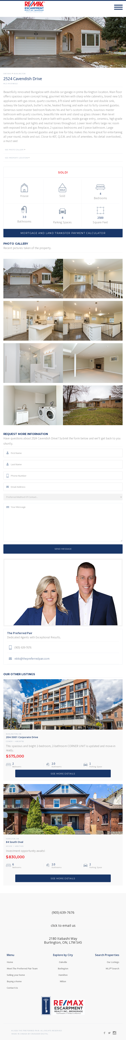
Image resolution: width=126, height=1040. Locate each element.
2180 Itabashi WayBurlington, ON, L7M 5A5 (63, 940)
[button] (120, 7)
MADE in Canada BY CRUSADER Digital (30, 1034)
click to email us (63, 925)
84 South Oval (14, 842)
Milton (63, 981)
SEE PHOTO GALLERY (14, 150)
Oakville (63, 962)
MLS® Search (112, 968)
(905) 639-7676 (63, 912)
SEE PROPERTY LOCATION (16, 158)
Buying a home (14, 981)
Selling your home (16, 974)
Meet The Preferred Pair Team (22, 968)
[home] (22, 6)
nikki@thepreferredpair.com (31, 658)
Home (10, 962)
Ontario (7, 74)
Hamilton (10, 839)
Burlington (20, 74)
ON (20, 734)
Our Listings (113, 962)
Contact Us (12, 987)
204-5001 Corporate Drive (22, 737)
